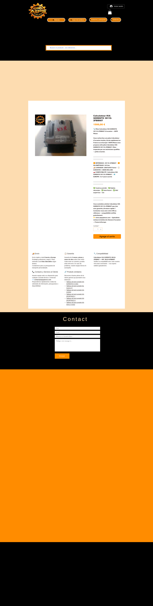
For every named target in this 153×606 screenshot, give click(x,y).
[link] (110, 12)
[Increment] (101, 229)
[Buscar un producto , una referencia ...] (78, 48)
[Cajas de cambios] (77, 20)
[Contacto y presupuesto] (98, 20)
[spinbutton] (98, 229)
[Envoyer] (62, 356)
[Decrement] (95, 229)
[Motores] (56, 20)
